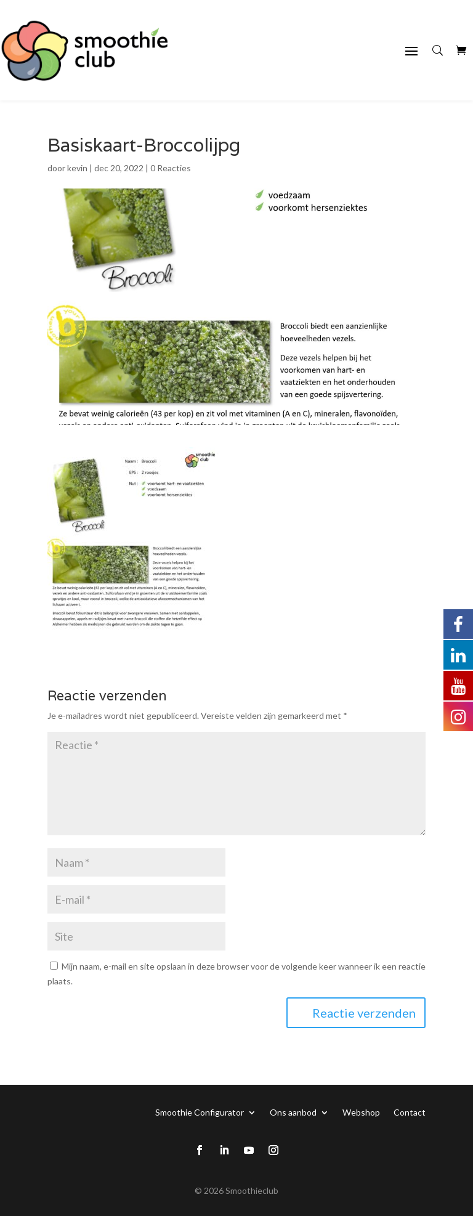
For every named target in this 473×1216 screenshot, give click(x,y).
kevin (77, 168)
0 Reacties (170, 168)
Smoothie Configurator (199, 1112)
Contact (410, 1112)
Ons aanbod (293, 1112)
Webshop (361, 1112)
